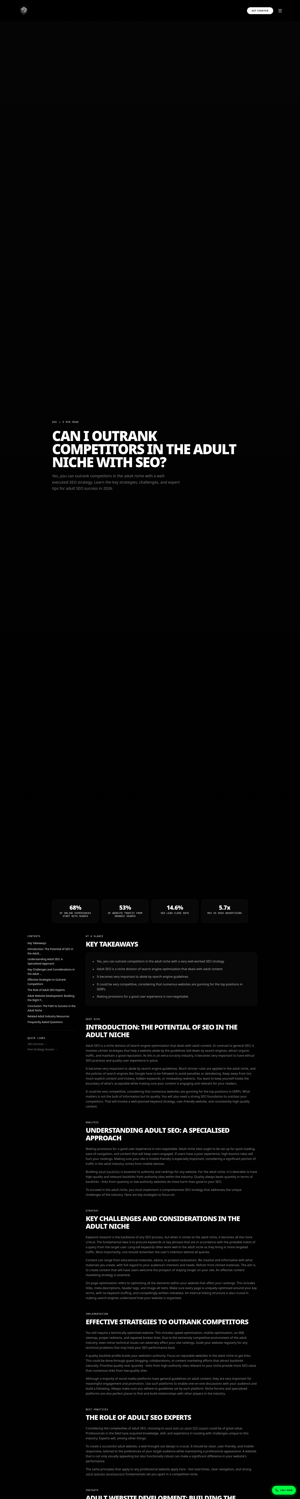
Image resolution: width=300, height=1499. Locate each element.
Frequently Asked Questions (45, 1022)
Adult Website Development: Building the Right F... (51, 998)
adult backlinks (109, 1172)
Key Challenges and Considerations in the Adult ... (51, 972)
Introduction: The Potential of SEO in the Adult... (50, 951)
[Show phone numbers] (283, 1490)
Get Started (260, 10)
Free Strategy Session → (43, 1049)
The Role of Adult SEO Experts (46, 990)
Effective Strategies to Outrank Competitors (47, 982)
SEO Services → (37, 1044)
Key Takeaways (37, 943)
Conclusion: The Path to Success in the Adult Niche (52, 1008)
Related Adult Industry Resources (48, 1016)
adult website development (105, 1474)
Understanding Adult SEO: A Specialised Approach (45, 961)
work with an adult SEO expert (186, 1428)
